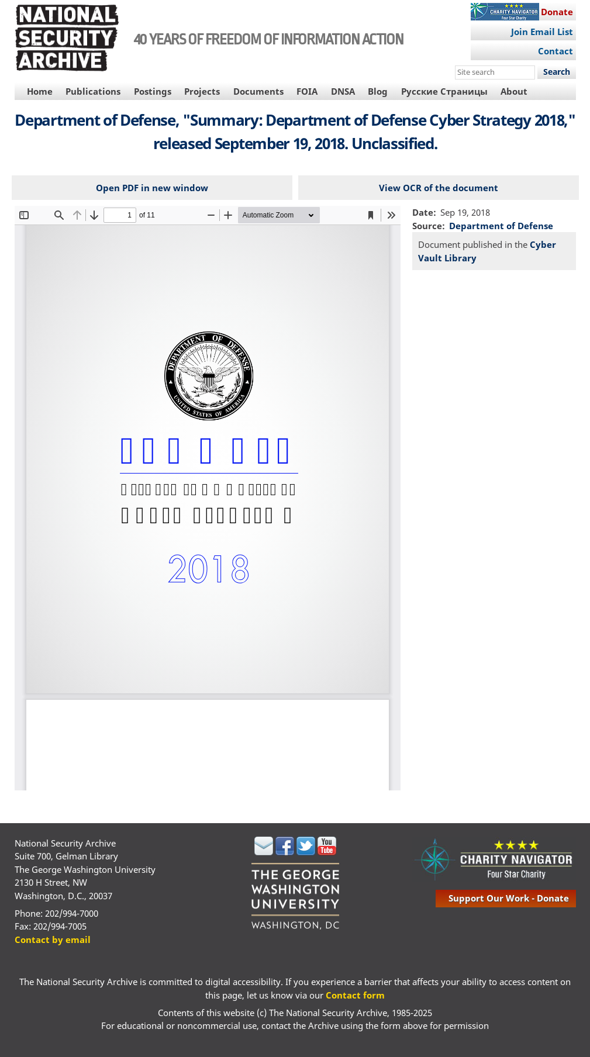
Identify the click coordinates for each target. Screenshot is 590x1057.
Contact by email (53, 939)
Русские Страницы (444, 91)
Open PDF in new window (152, 188)
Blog (378, 91)
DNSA (343, 91)
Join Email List (542, 31)
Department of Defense (501, 226)
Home (40, 91)
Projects (202, 91)
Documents (258, 91)
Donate (557, 12)
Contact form (355, 995)
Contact (555, 51)
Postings (152, 91)
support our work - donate (508, 898)
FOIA (307, 91)
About (514, 91)
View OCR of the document (438, 188)
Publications (92, 91)
